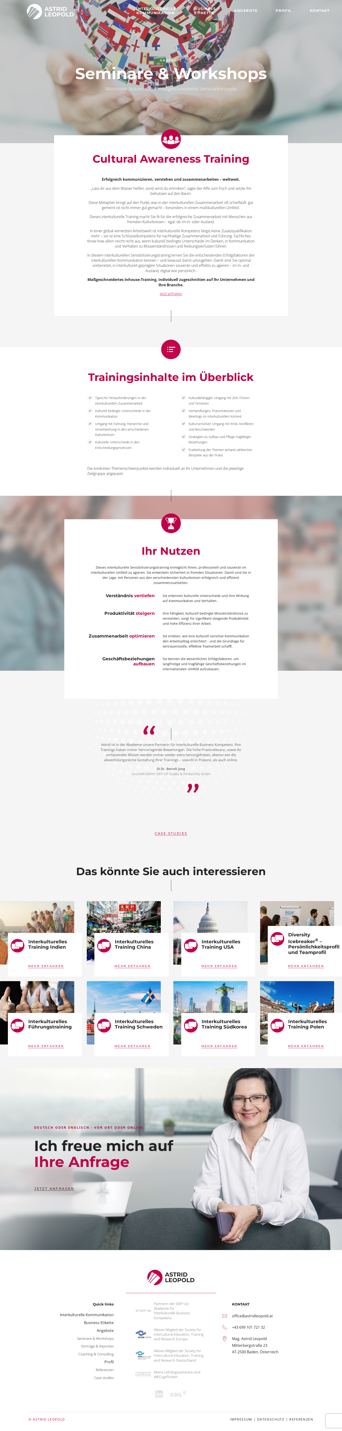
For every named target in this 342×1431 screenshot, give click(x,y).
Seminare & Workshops (95, 1338)
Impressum (241, 1419)
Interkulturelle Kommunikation (87, 1314)
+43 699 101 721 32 (248, 1327)
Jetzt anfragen (171, 293)
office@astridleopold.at (252, 1315)
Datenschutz (270, 1419)
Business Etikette (99, 1322)
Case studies (104, 1377)
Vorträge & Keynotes (97, 1346)
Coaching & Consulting (96, 1354)
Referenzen (301, 1419)
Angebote (105, 1330)
